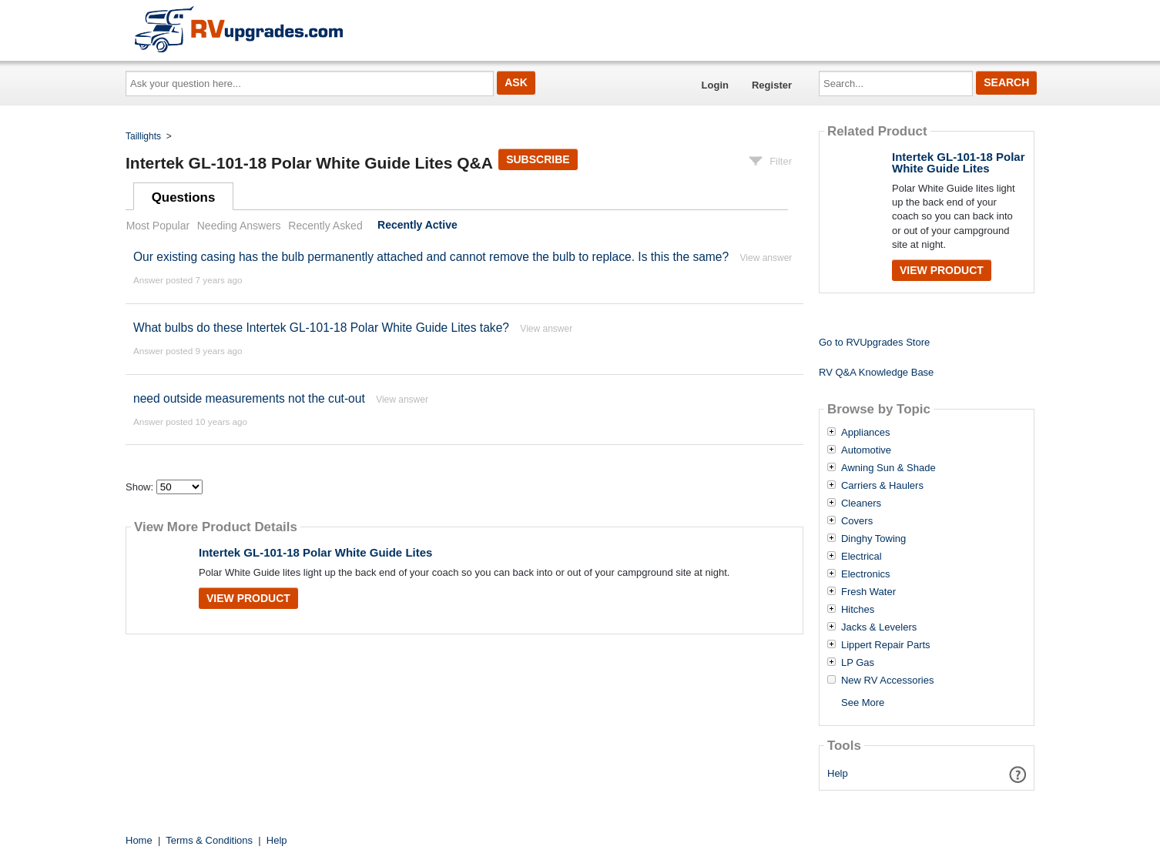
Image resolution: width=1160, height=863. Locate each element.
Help (837, 773)
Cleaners (861, 503)
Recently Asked (325, 225)
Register (772, 85)
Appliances (865, 432)
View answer (766, 258)
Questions (184, 197)
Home (139, 840)
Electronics (865, 574)
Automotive (866, 450)
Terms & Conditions (209, 840)
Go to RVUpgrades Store (874, 342)
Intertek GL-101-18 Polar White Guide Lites (315, 552)
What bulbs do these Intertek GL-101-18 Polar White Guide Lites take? (321, 327)
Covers (857, 521)
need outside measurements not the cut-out (249, 398)
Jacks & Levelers (879, 627)
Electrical (861, 556)
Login (715, 85)
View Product (248, 598)
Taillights (143, 136)
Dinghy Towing (873, 539)
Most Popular (157, 225)
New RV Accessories (887, 680)
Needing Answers (239, 225)
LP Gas (857, 662)
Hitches (857, 609)
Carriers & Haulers (882, 485)
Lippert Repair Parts (885, 645)
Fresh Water (868, 592)
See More (862, 702)
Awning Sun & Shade (888, 468)
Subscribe (537, 159)
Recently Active (417, 225)
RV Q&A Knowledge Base (876, 372)
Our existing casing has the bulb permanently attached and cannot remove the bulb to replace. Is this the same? (431, 256)
